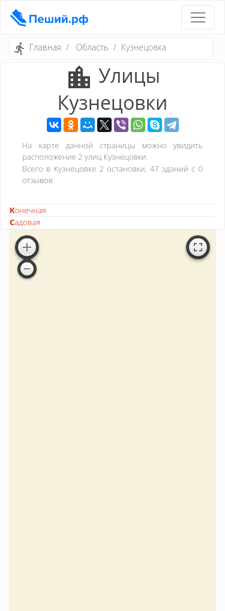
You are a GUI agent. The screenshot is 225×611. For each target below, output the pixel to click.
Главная (45, 47)
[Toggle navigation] (198, 17)
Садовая (25, 222)
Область (92, 47)
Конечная (28, 210)
